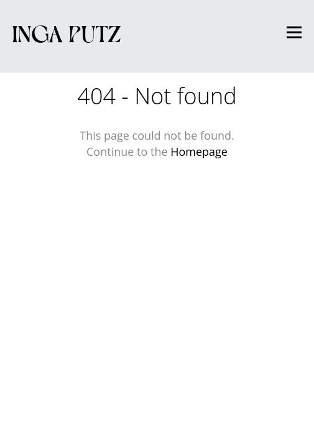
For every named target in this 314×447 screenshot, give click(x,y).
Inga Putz (67, 32)
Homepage (199, 151)
